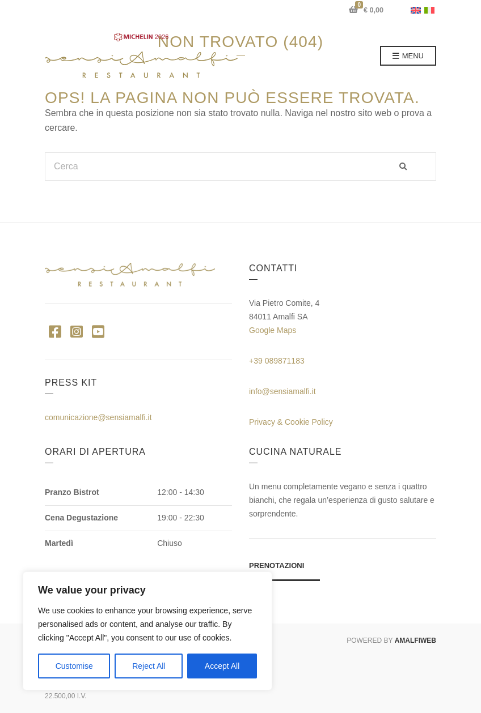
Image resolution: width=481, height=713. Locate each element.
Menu (408, 56)
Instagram (76, 331)
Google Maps (272, 330)
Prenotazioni (276, 565)
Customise (74, 666)
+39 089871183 (277, 360)
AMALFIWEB (415, 640)
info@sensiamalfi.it (282, 391)
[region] (147, 630)
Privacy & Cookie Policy (291, 421)
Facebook (55, 331)
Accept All (222, 666)
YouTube (98, 331)
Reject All (148, 666)
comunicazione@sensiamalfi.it (98, 417)
